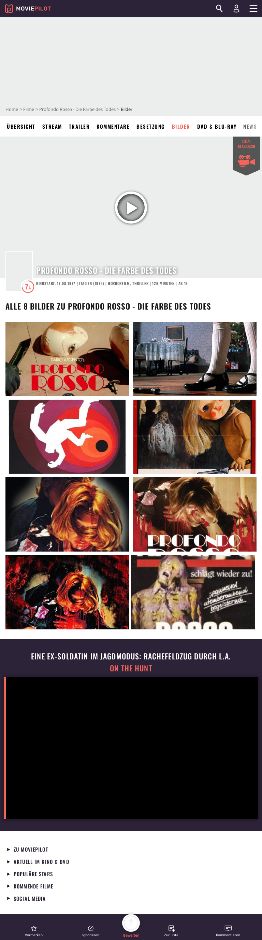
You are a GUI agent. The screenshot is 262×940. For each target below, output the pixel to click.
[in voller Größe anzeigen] (67, 359)
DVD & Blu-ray (217, 126)
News (250, 126)
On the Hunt (131, 668)
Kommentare (113, 126)
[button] (34, 931)
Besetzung (150, 126)
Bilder (181, 126)
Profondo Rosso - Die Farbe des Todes (77, 109)
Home (11, 109)
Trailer (79, 126)
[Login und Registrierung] (236, 8)
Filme (28, 109)
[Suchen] (219, 8)
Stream (52, 126)
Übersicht (21, 126)
